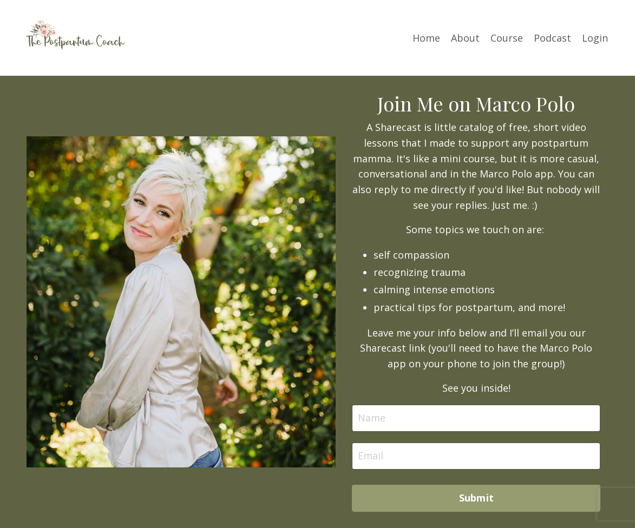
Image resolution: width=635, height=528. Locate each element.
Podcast (552, 37)
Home (426, 37)
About (465, 37)
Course (506, 37)
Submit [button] (476, 497)
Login (595, 37)
